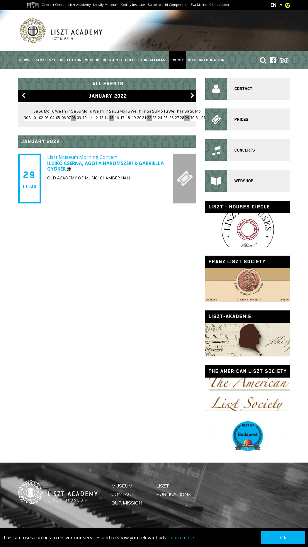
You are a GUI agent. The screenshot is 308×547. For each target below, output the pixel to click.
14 (106, 117)
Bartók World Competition (167, 4)
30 (192, 117)
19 (134, 117)
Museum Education (206, 60)
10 (84, 117)
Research (112, 60)
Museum (92, 60)
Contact (123, 494)
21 (144, 117)
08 (74, 117)
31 (198, 117)
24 (160, 117)
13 (101, 117)
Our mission (126, 503)
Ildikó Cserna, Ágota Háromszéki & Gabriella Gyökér (105, 166)
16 (117, 117)
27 (177, 117)
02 (41, 117)
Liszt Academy (79, 4)
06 (64, 117)
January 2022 (108, 96)
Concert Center (54, 4)
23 (154, 117)
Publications (173, 494)
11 (90, 117)
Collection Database (146, 60)
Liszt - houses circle (239, 207)
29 (187, 117)
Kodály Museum (105, 4)
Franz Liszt (44, 60)
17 (122, 117)
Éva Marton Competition (210, 4)
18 (128, 117)
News (24, 60)
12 (96, 117)
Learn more (181, 537)
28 (182, 117)
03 (47, 117)
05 (58, 117)
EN (273, 5)
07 (69, 117)
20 (139, 117)
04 (52, 117)
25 (166, 117)
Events (178, 60)
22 (149, 117)
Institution (70, 60)
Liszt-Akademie (230, 316)
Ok (283, 537)
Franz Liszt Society (237, 261)
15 (111, 117)
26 (171, 117)
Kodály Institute (133, 4)
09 (79, 117)
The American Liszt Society (248, 371)
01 (36, 117)
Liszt (162, 486)
